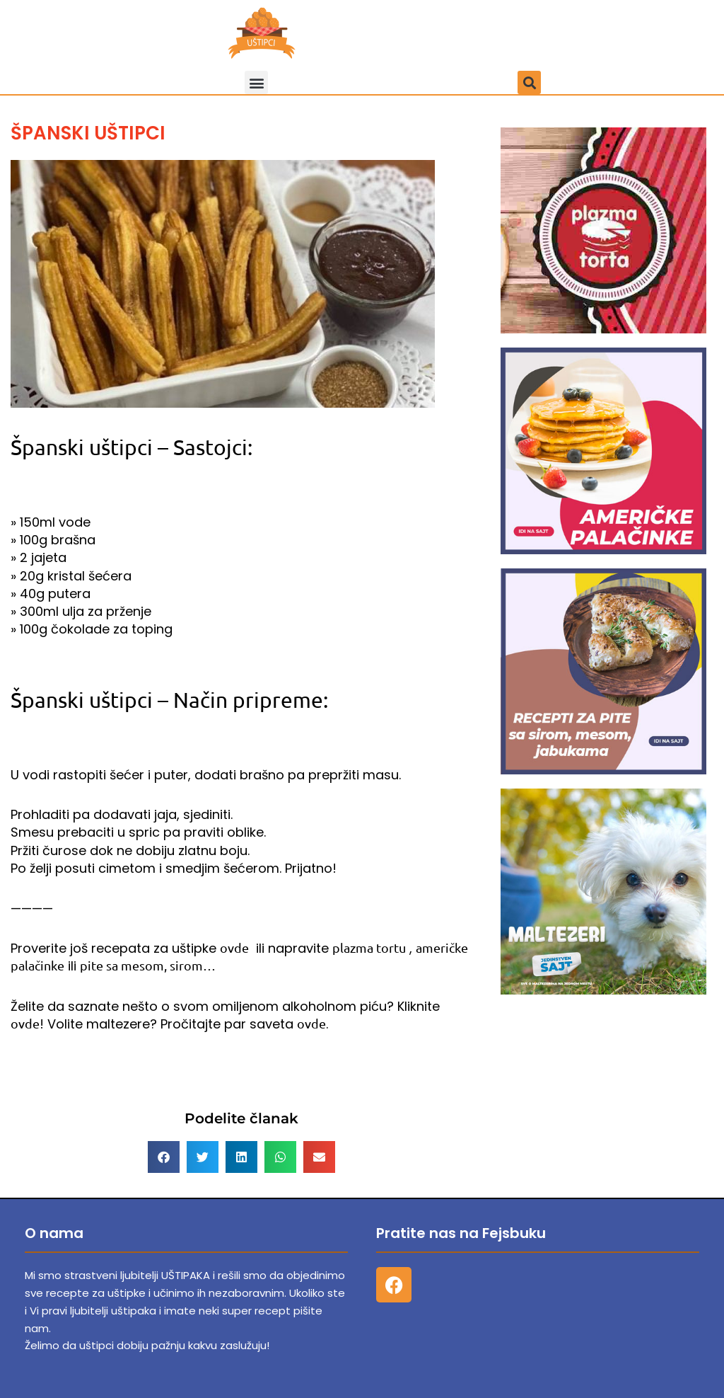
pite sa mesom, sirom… (148, 965)
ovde (234, 947)
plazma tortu (369, 947)
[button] (256, 82)
